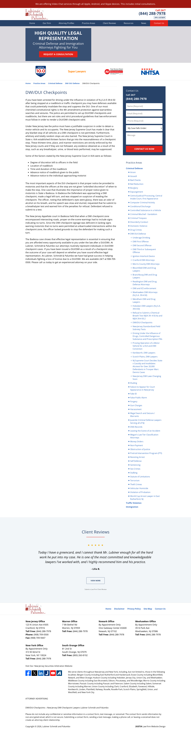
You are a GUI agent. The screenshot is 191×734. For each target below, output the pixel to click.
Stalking (133, 472)
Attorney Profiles (66, 23)
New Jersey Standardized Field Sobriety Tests (146, 328)
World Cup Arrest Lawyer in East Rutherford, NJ (145, 497)
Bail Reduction (136, 184)
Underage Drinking (141, 237)
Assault (133, 176)
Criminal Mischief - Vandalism (143, 214)
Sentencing (135, 465)
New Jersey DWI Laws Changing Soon (147, 377)
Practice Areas (88, 23)
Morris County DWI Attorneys (146, 264)
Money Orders (136, 441)
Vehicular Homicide (139, 488)
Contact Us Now (144, 148)
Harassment (136, 409)
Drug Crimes (136, 229)
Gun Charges (136, 405)
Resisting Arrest (137, 457)
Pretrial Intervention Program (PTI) (146, 453)
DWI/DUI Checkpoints (142, 322)
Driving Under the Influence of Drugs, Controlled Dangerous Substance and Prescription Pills (147, 336)
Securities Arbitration (55, 666)
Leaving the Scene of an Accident (145, 430)
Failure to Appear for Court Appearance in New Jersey (142, 388)
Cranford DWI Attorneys (144, 260)
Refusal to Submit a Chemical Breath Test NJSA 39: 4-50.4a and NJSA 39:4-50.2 (147, 315)
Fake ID (133, 393)
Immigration (132, 507)
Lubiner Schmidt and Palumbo (56, 726)
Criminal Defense (134, 168)
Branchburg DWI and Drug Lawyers (145, 276)
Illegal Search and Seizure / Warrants (142, 414)
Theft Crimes (136, 484)
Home (32, 23)
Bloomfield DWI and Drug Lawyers (144, 269)
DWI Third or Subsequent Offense (144, 251)
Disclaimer (119, 608)
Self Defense (136, 461)
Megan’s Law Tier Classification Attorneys (144, 436)
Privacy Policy (134, 608)
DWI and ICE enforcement (144, 288)
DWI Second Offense (142, 245)
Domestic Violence (138, 226)
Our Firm (47, 23)
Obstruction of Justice (140, 449)
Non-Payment (136, 445)
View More (95, 580)
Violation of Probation (140, 492)
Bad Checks (135, 180)
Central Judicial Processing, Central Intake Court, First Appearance (146, 197)
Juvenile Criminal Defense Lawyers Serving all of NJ (145, 421)
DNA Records (136, 427)
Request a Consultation (58, 54)
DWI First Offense (141, 241)
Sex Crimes (135, 468)
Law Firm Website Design (150, 726)
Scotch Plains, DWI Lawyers (145, 356)
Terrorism (134, 480)
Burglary (134, 188)
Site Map (148, 608)
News (143, 23)
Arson (133, 172)
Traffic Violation (134, 503)
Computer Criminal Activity (142, 202)
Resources (128, 23)
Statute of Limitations (140, 476)
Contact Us (159, 23)
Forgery (133, 401)
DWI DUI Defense (138, 233)
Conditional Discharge (140, 206)
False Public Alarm (138, 397)
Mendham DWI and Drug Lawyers (144, 300)
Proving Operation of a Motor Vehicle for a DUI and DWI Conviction (146, 346)
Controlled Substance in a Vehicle (145, 210)
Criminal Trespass (138, 218)
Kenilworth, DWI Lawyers (144, 352)
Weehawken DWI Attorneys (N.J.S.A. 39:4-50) (145, 294)
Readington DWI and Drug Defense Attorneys (145, 283)
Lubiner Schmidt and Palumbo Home (36, 14)
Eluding (133, 383)
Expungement (136, 191)
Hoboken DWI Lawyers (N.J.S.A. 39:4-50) (147, 307)
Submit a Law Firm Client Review (95, 589)
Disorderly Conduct (139, 222)
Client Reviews (109, 23)
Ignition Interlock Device (144, 256)
